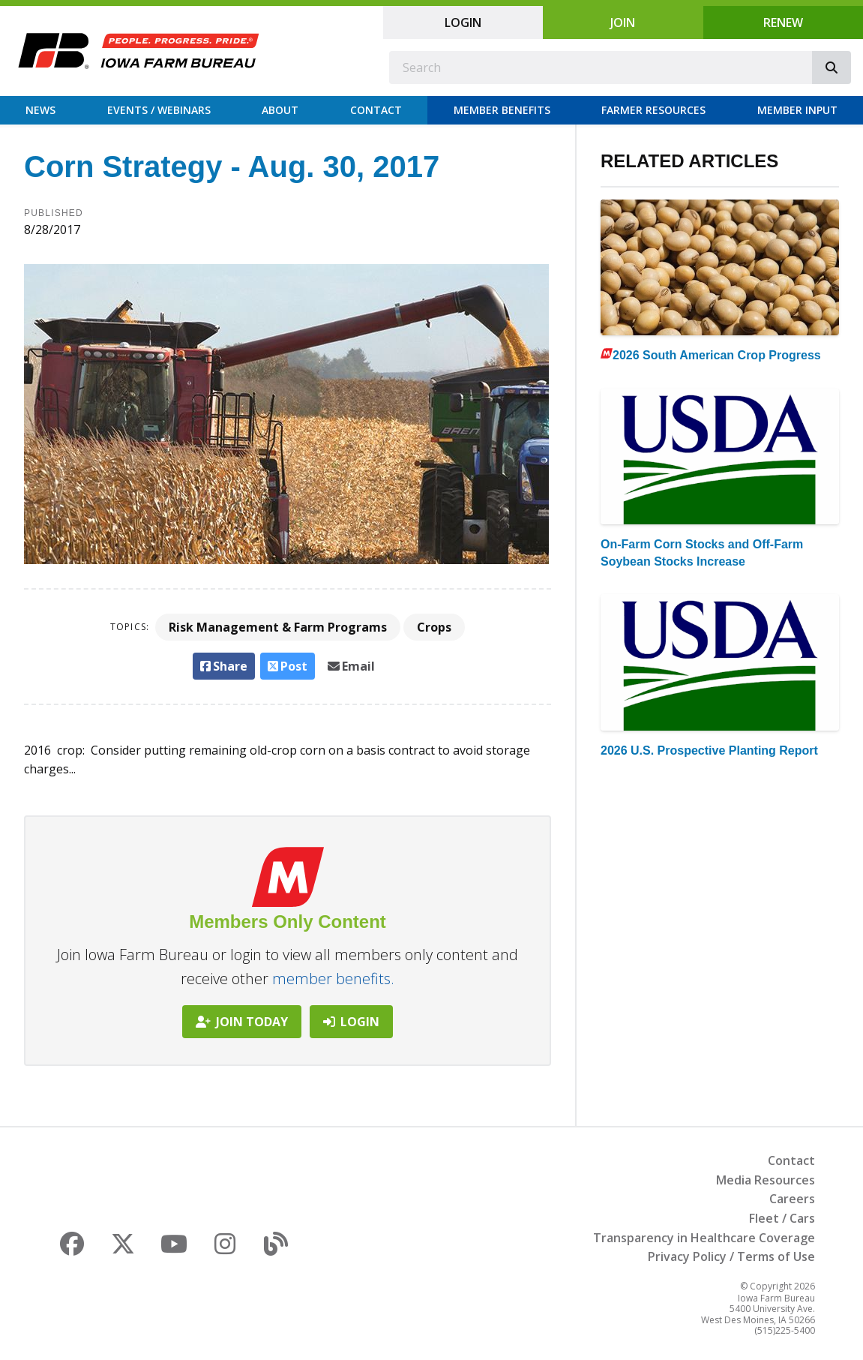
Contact (376, 110)
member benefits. (333, 978)
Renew (783, 22)
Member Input (797, 110)
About (280, 110)
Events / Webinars (159, 110)
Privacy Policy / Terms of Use (731, 1256)
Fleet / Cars (782, 1218)
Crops (434, 627)
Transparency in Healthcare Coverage (704, 1237)
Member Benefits (502, 110)
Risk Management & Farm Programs (278, 627)
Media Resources (765, 1180)
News (40, 110)
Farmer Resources (653, 110)
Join (622, 22)
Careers (792, 1198)
